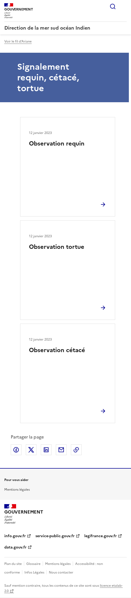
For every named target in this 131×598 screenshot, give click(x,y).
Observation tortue (56, 246)
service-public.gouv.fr (55, 536)
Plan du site (13, 563)
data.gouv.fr (15, 547)
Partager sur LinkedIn (46, 449)
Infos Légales (34, 572)
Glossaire (33, 563)
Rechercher (112, 6)
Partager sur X (31, 449)
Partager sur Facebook (16, 449)
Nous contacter (61, 572)
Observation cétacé (57, 350)
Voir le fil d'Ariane (18, 41)
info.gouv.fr (15, 536)
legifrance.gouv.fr (100, 536)
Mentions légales (17, 489)
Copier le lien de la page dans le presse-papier (76, 449)
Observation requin (57, 143)
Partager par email (61, 449)
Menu (123, 6)
